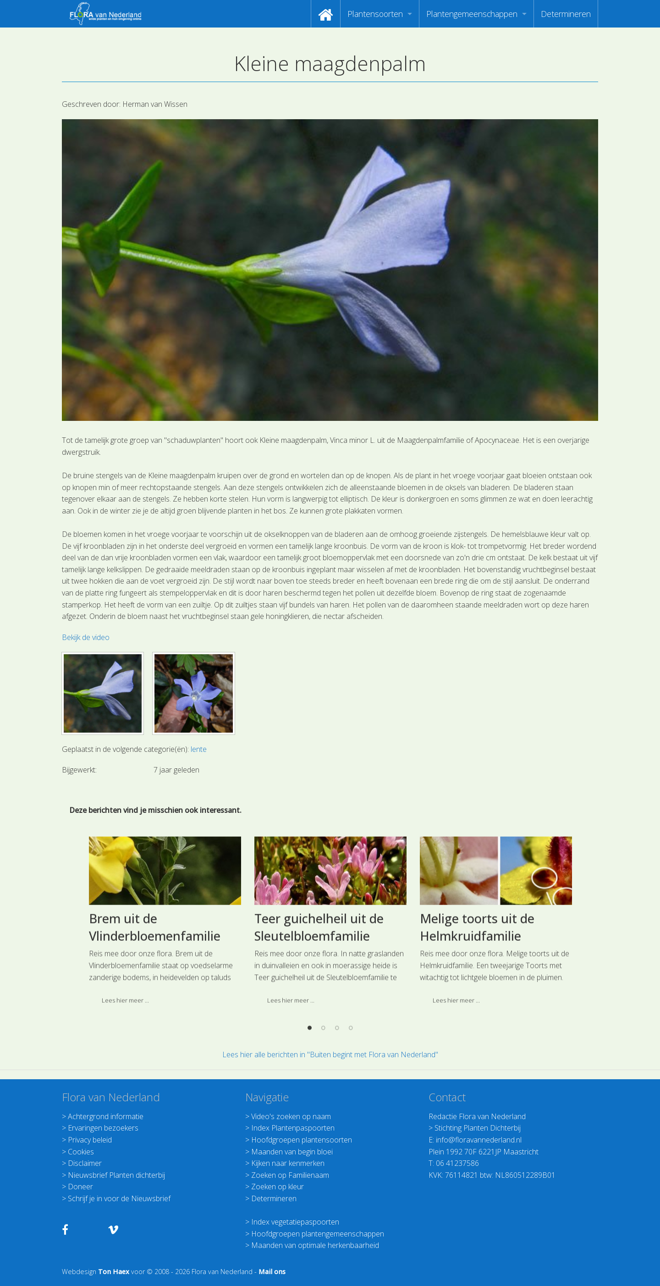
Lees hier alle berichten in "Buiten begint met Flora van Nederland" (330, 1054)
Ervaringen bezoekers (103, 1128)
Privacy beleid (90, 1140)
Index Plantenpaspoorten (293, 1128)
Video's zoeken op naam (291, 1116)
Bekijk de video (86, 637)
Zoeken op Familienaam (290, 1175)
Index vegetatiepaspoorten (295, 1222)
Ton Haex (113, 1271)
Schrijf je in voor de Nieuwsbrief (119, 1198)
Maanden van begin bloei (292, 1152)
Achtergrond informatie (105, 1116)
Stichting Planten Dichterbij (477, 1128)
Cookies (81, 1152)
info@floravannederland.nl (479, 1140)
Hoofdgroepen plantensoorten (301, 1140)
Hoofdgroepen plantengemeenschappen (317, 1234)
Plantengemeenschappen (471, 13)
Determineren (566, 13)
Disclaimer (85, 1163)
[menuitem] (325, 14)
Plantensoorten (375, 13)
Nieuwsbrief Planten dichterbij (116, 1175)
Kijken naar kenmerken (287, 1163)
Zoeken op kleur (277, 1186)
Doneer (80, 1186)
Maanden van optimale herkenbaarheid (315, 1245)
